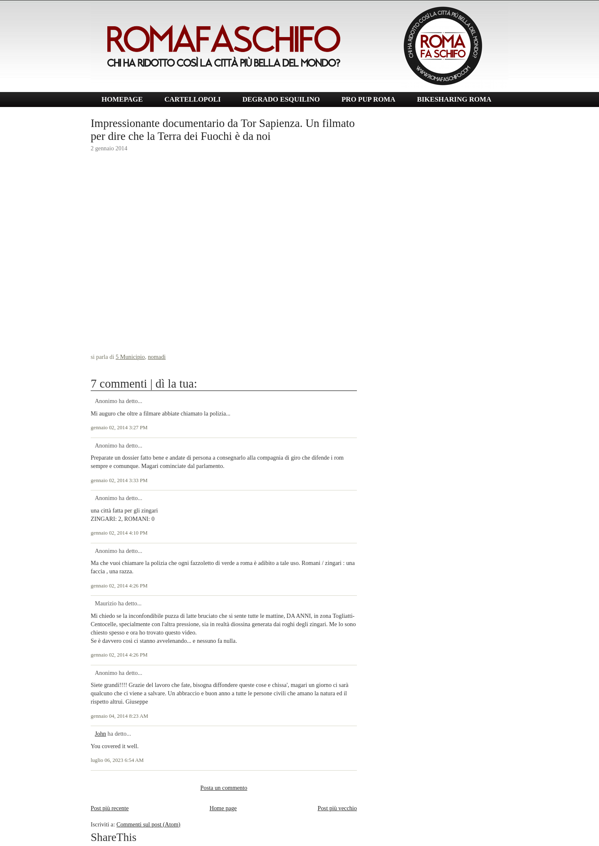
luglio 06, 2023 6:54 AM (117, 760)
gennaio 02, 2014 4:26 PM (119, 586)
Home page (223, 808)
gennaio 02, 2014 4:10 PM (119, 533)
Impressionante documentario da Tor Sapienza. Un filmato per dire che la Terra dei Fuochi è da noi (223, 129)
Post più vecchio (337, 808)
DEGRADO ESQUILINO (281, 99)
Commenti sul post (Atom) (148, 824)
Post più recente (110, 808)
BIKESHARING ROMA (454, 99)
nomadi (157, 356)
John (100, 733)
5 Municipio (130, 356)
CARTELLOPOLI (192, 99)
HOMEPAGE (122, 99)
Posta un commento (224, 787)
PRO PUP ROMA (368, 99)
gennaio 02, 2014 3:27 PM (119, 427)
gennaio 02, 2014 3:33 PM (119, 480)
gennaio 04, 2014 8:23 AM (119, 716)
